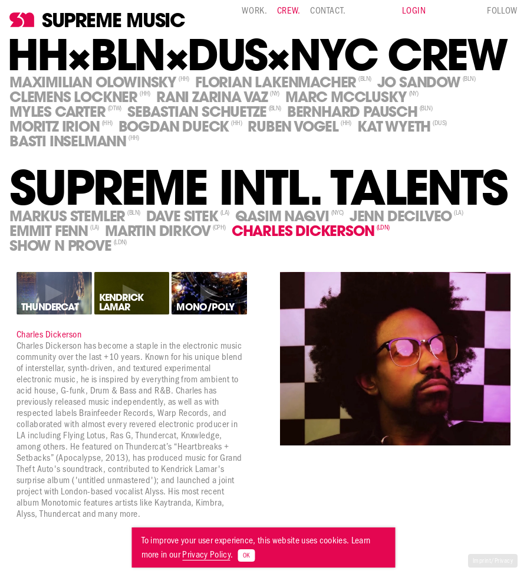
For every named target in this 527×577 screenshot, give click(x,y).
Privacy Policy (206, 554)
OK (246, 555)
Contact (326, 10)
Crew (287, 10)
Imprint (482, 561)
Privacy (504, 561)
